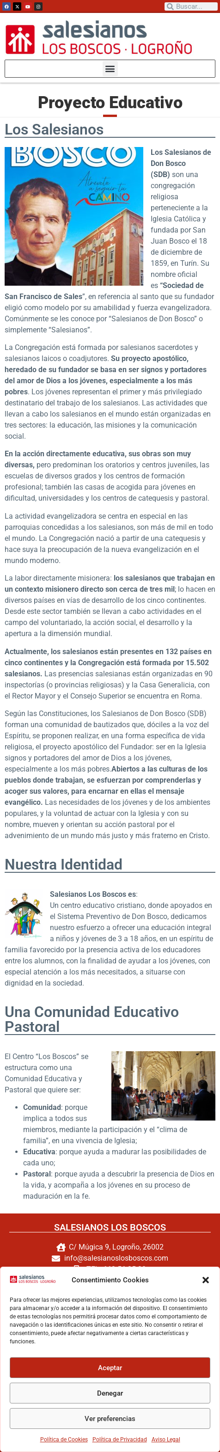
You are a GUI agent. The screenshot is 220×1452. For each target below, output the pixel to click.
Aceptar (110, 1368)
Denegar (110, 1393)
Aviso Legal (166, 1439)
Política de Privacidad (119, 1439)
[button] (205, 1280)
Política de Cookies (64, 1439)
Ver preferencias (110, 1419)
